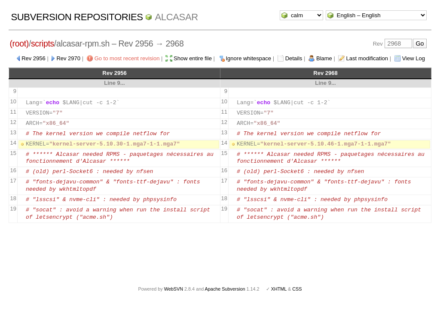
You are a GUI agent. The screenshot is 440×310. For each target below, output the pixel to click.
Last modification (367, 58)
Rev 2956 (33, 58)
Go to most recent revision (127, 58)
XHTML (279, 288)
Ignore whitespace (249, 58)
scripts (42, 43)
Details (293, 58)
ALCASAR (176, 17)
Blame (324, 58)
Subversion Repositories (77, 17)
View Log (413, 58)
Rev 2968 (325, 73)
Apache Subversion (225, 288)
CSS (297, 288)
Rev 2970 (68, 58)
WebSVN (173, 288)
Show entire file (193, 58)
